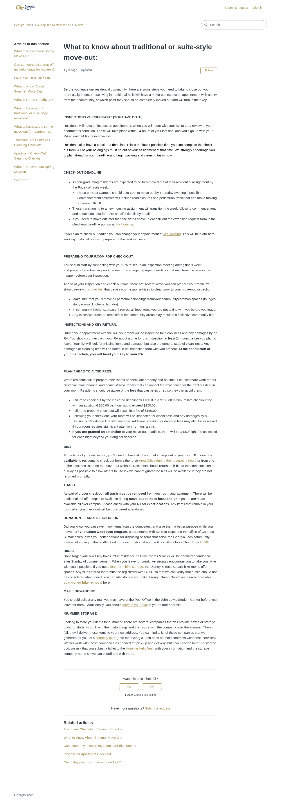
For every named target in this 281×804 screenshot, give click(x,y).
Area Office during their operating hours (167, 460)
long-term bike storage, (127, 566)
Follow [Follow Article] (209, 70)
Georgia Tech (22, 25)
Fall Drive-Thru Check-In (32, 78)
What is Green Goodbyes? (33, 100)
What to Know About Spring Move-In (34, 169)
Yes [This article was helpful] (129, 686)
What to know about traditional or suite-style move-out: (31, 113)
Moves (79, 25)
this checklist (94, 289)
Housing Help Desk (140, 648)
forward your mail (135, 605)
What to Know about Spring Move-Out (34, 53)
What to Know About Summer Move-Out (29, 88)
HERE (204, 542)
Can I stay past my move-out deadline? (92, 762)
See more (21, 180)
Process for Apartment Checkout (87, 754)
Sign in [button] (258, 7)
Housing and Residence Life (53, 25)
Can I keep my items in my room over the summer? (101, 746)
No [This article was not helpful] (151, 686)
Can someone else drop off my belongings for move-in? (34, 67)
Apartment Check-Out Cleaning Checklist (30, 155)
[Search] (234, 24)
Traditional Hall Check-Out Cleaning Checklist (33, 142)
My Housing (124, 224)
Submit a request (236, 7)
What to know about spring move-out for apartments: (33, 129)
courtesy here (106, 638)
